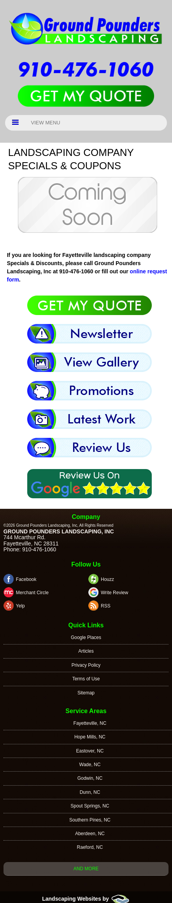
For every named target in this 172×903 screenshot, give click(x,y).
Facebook (26, 579)
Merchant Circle (32, 592)
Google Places (86, 637)
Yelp (20, 606)
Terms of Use (86, 679)
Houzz (107, 579)
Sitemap (86, 693)
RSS (106, 606)
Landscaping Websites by (86, 899)
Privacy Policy (86, 665)
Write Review (114, 592)
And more (86, 868)
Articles (85, 651)
